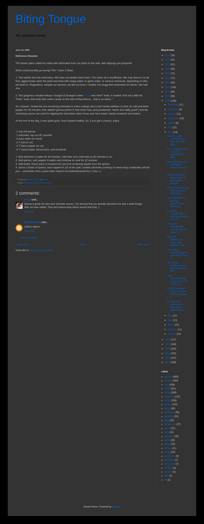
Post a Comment (29, 237)
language (169, 436)
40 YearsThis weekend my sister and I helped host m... (177, 305)
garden (41, 183)
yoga (166, 420)
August (172, 123)
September (174, 118)
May (170, 315)
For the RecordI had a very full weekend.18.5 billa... (177, 153)
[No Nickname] (32, 222)
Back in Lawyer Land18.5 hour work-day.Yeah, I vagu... (177, 140)
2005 (168, 353)
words (167, 428)
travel (167, 388)
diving (167, 452)
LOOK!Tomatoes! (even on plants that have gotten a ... (177, 292)
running (168, 380)
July (170, 127)
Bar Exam (169, 460)
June (170, 132)
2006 (168, 348)
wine (166, 432)
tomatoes (169, 416)
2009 (168, 100)
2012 (168, 87)
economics (169, 456)
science (168, 471)
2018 (168, 59)
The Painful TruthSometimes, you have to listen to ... (177, 254)
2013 (168, 82)
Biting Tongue (51, 18)
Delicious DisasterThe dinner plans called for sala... (176, 241)
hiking (167, 444)
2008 (168, 339)
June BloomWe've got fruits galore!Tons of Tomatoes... (176, 202)
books (167, 408)
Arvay (87, 95)
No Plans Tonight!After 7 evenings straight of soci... (177, 215)
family (167, 392)
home (167, 440)
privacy (168, 448)
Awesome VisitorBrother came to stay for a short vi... (177, 227)
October (172, 113)
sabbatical (169, 412)
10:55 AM (29, 231)
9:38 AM (28, 211)
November (173, 109)
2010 (168, 96)
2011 (168, 91)
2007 (168, 344)
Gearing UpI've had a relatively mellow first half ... (177, 166)
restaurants (170, 424)
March (171, 324)
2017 (168, 64)
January (172, 334)
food (35, 183)
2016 (168, 69)
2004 (168, 357)
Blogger (116, 506)
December (173, 104)
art (165, 479)
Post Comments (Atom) (42, 250)
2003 (168, 362)
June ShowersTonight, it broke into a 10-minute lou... (177, 279)
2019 (168, 55)
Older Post (143, 244)
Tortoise (168, 468)
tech (166, 475)
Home (83, 244)
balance (28, 183)
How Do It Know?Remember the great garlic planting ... (176, 179)
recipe (48, 183)
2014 (168, 78)
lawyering (169, 396)
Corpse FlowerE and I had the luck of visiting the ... (177, 190)
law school (169, 464)
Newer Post (23, 244)
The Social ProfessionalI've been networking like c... (177, 266)
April (170, 320)
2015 (168, 73)
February (173, 329)
